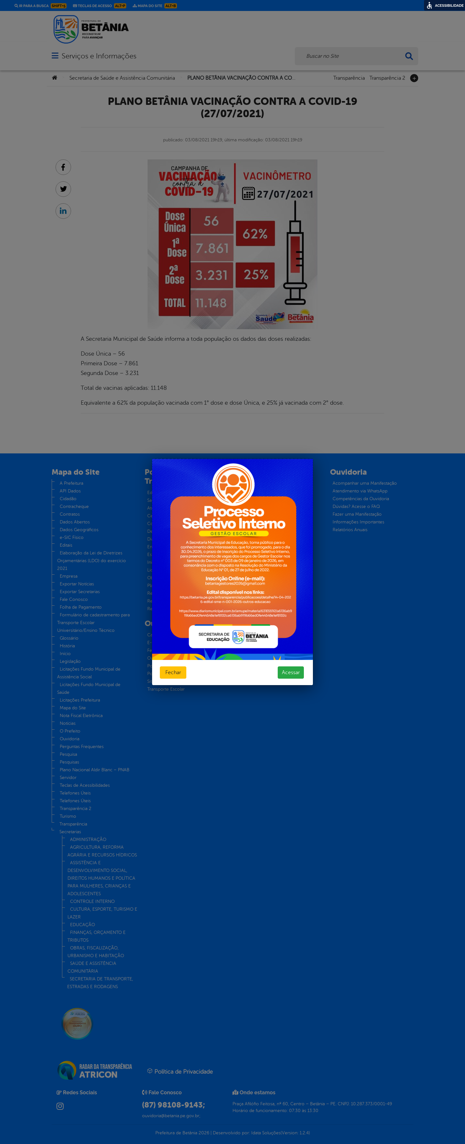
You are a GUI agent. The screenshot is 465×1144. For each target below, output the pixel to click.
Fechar (173, 672)
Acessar (291, 672)
